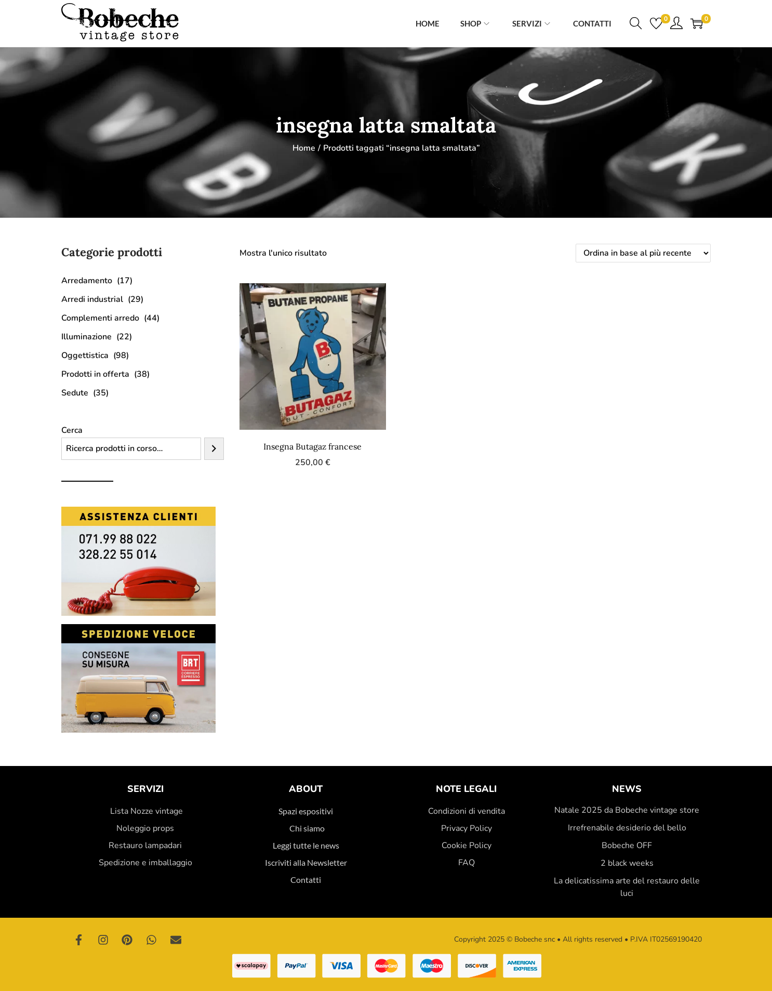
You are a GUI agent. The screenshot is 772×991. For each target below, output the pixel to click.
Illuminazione (86, 336)
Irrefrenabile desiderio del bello (627, 828)
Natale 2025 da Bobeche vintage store (626, 810)
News (627, 789)
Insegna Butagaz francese (312, 446)
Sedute (74, 393)
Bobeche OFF (627, 845)
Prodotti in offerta (95, 374)
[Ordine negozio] (643, 253)
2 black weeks (627, 863)
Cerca (72, 430)
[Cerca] (214, 449)
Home (303, 148)
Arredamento (86, 280)
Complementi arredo (100, 318)
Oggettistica (85, 355)
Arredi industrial (92, 299)
